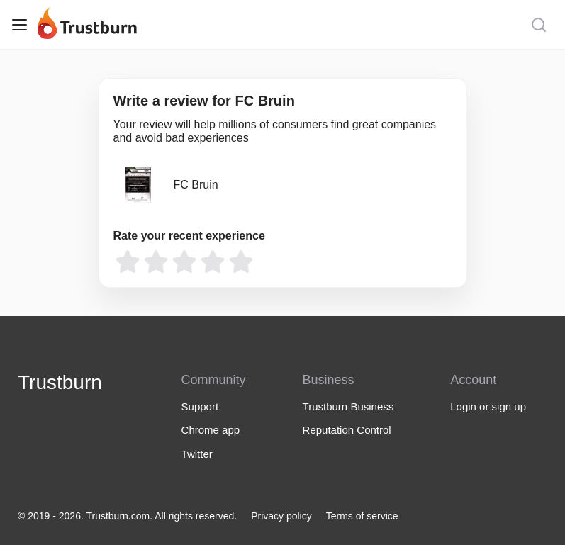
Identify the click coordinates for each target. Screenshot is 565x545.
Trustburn (60, 382)
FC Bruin (196, 185)
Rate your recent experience (189, 236)
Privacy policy (281, 516)
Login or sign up (488, 406)
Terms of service (362, 516)
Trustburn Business (348, 406)
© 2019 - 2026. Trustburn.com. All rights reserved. (127, 516)
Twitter (197, 454)
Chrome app (210, 430)
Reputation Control (347, 430)
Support (200, 406)
